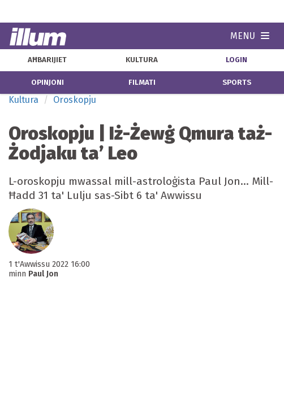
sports (236, 82)
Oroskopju (74, 99)
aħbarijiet (47, 59)
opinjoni (47, 82)
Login (236, 59)
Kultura (23, 99)
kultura (142, 59)
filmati (142, 82)
